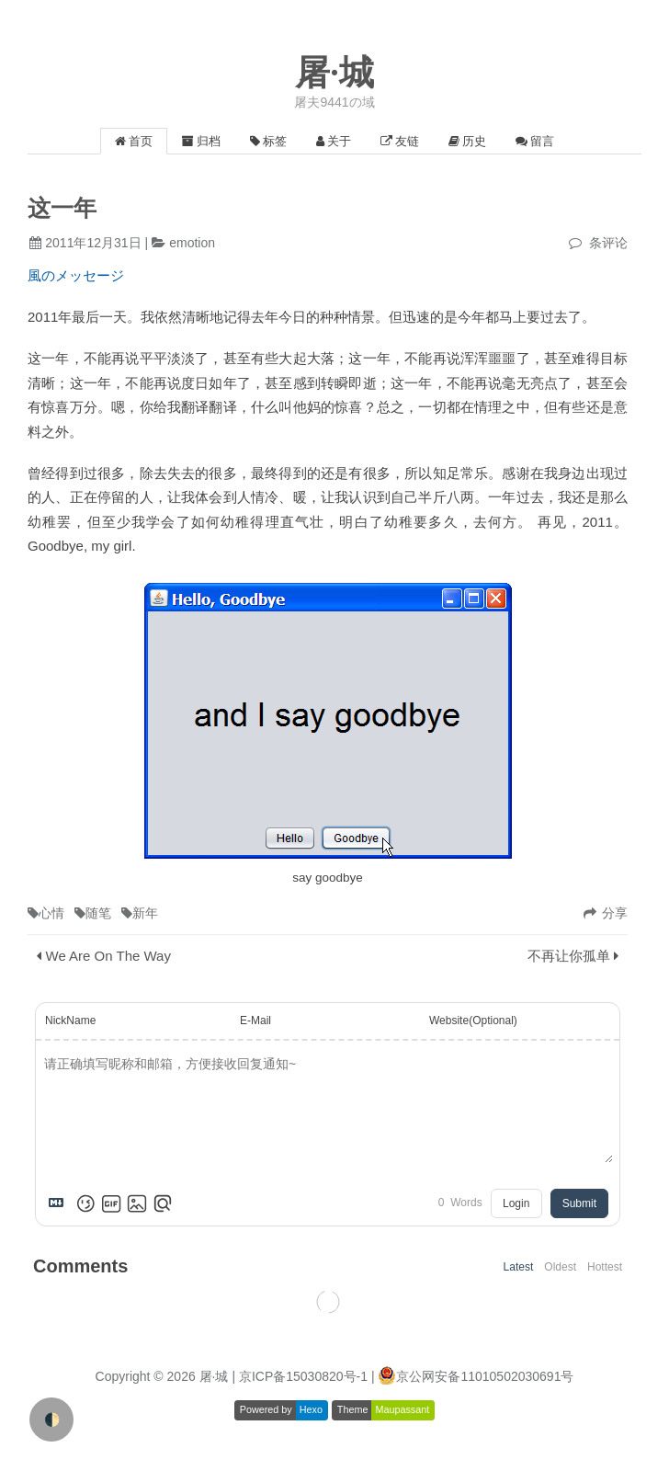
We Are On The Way (108, 956)
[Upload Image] (137, 1203)
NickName (70, 1020)
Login (516, 1203)
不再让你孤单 (568, 956)
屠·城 (334, 72)
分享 (615, 913)
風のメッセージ (76, 275)
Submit (579, 1203)
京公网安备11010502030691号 (484, 1376)
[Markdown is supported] (60, 1203)
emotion (192, 242)
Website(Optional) (473, 1020)
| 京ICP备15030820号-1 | (305, 1376)
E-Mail (255, 1020)
